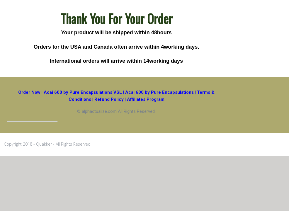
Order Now (29, 92)
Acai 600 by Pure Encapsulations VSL (83, 92)
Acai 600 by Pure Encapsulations (159, 92)
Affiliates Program (145, 99)
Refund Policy (109, 99)
